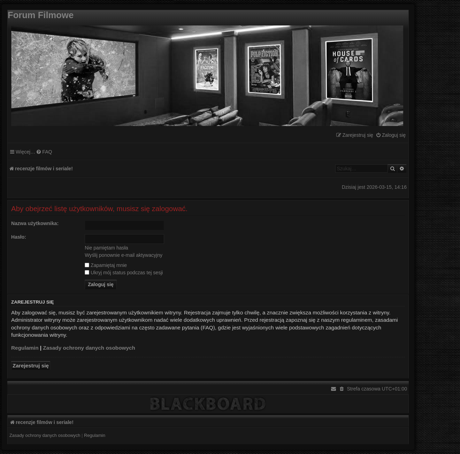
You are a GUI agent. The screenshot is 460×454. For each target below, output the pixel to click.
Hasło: (18, 237)
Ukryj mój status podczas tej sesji (124, 272)
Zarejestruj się (31, 366)
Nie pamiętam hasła (106, 248)
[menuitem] (391, 135)
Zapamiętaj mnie (106, 265)
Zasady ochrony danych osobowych (89, 348)
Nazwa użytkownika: (35, 223)
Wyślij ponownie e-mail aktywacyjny (123, 255)
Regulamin (25, 348)
